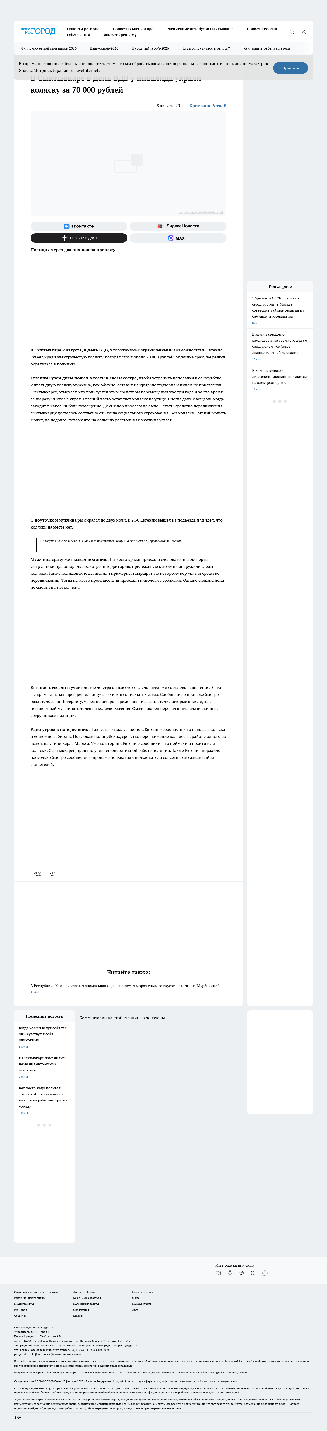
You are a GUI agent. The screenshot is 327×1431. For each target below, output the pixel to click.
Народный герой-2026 (150, 48)
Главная (78, 1315)
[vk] (38, 873)
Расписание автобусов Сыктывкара (200, 28)
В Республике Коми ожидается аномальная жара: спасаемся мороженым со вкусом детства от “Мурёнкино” (128, 989)
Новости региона (83, 28)
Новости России (262, 28)
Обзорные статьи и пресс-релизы (36, 1292)
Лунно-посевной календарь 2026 (49, 48)
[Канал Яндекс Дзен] (79, 238)
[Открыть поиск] (291, 31)
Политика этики (142, 1292)
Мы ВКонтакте (141, 1303)
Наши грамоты (24, 1303)
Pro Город (20, 1309)
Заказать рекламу (119, 34)
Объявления (78, 34)
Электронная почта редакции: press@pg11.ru (107, 1345)
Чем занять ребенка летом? (267, 48)
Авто (135, 1309)
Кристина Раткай (207, 105)
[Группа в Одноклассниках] (230, 1273)
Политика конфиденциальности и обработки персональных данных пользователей (184, 1392)
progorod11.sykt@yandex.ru (32, 1354)
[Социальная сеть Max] (178, 238)
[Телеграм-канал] (241, 1273)
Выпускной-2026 (104, 48)
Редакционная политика (30, 1298)
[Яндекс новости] (178, 226)
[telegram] (53, 873)
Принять (290, 68)
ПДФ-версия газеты (86, 1303)
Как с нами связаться (87, 1298)
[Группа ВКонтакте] (79, 226)
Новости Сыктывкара (133, 28)
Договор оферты (84, 1292)
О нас (135, 1298)
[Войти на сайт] (303, 31)
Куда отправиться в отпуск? (206, 48)
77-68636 (52, 1381)
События (20, 1315)
